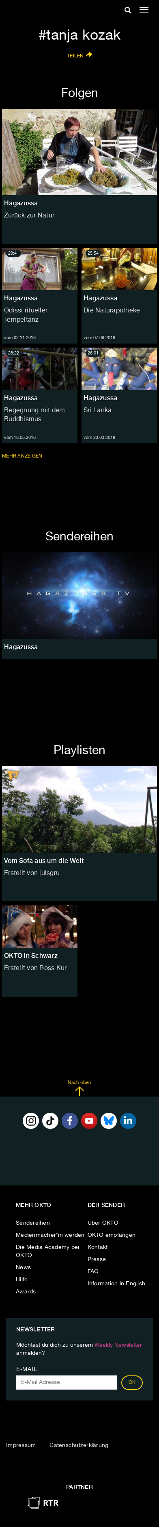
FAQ (93, 1271)
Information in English (117, 1284)
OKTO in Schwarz (31, 956)
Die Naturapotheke (112, 311)
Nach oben (79, 1088)
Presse (97, 1259)
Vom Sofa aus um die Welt (44, 861)
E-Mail (26, 1369)
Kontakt (98, 1247)
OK (132, 1382)
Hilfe (22, 1279)
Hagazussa (21, 298)
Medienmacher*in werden (50, 1235)
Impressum (21, 1445)
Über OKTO (103, 1223)
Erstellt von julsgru (32, 873)
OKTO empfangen (112, 1235)
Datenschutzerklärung (78, 1445)
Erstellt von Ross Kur (35, 968)
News (23, 1267)
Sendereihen (33, 1223)
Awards (26, 1292)
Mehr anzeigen (23, 456)
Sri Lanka (98, 410)
